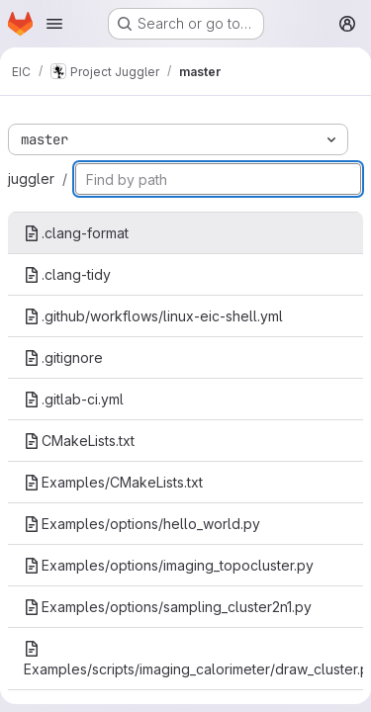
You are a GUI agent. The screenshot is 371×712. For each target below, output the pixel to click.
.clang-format (76, 232)
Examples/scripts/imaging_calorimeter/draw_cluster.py (193, 659)
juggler (31, 178)
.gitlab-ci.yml (74, 399)
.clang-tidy (67, 274)
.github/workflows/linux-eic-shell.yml (153, 316)
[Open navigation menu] (54, 24)
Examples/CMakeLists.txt (113, 482)
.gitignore (63, 357)
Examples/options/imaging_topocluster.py (169, 565)
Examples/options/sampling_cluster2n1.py (168, 606)
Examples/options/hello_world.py (142, 523)
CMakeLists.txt (79, 440)
